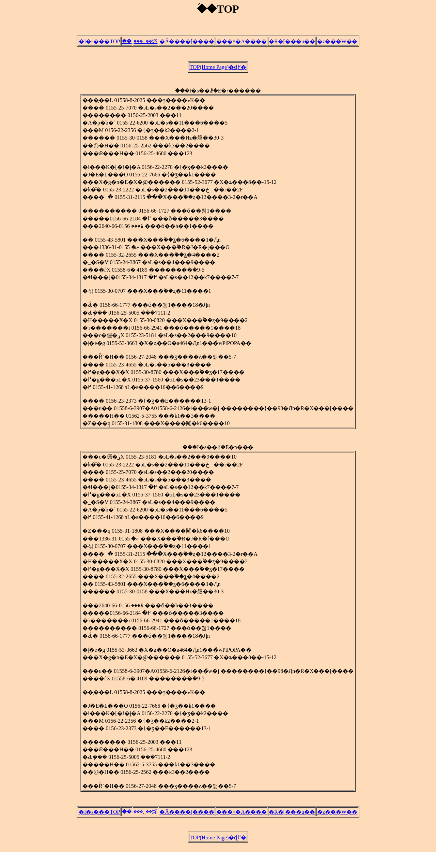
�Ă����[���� (186, 42)
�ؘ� (126, 42)
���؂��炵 (145, 42)
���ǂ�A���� (241, 42)
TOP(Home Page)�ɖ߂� (218, 69)
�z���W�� (337, 42)
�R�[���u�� (292, 42)
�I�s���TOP (99, 42)
